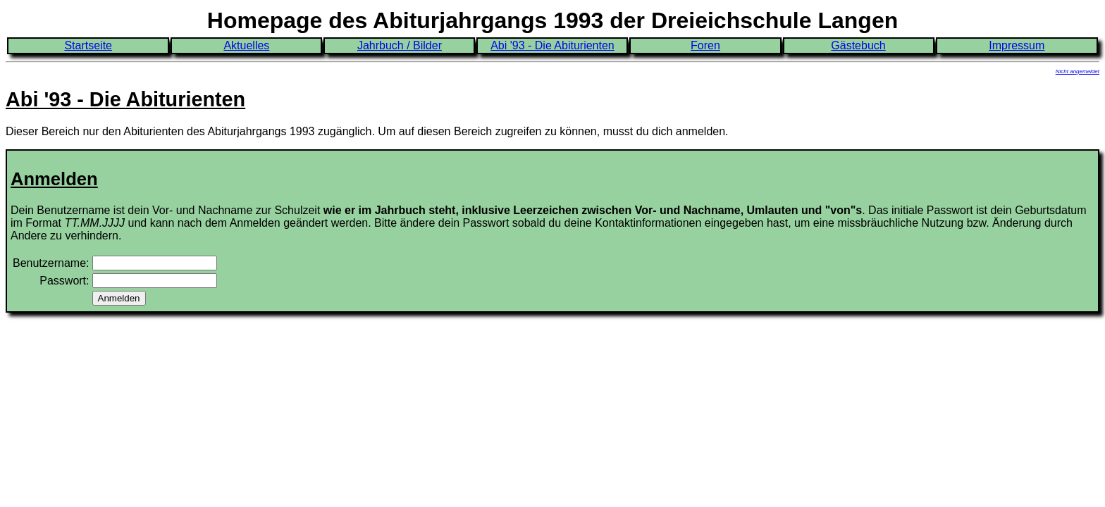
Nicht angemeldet (1077, 71)
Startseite (88, 45)
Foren (705, 45)
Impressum (1016, 45)
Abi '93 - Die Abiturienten (552, 45)
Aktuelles (246, 45)
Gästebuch (858, 45)
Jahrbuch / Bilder (399, 45)
